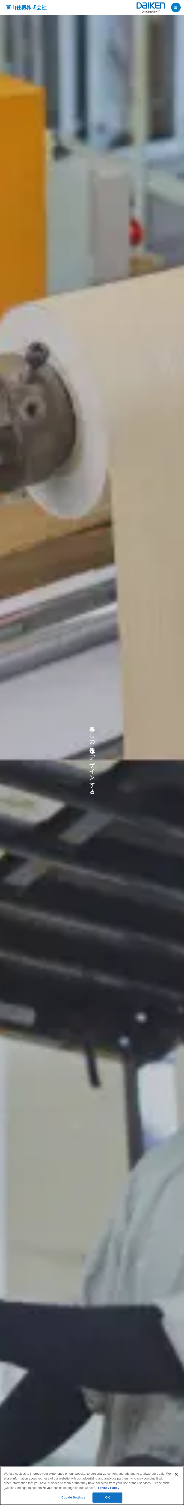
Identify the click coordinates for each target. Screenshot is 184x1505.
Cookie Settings (73, 1497)
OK (107, 1497)
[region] (92, 1486)
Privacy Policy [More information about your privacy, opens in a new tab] (108, 1488)
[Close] (176, 1474)
